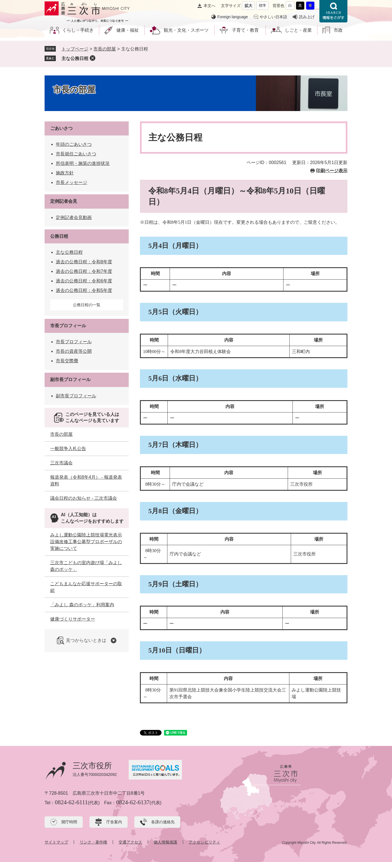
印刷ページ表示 (331, 170)
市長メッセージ (71, 182)
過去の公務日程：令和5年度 (84, 290)
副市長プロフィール (70, 379)
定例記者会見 (63, 201)
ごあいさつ (61, 128)
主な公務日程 (74, 58)
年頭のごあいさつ (74, 144)
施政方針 (65, 172)
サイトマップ (56, 842)
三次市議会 (61, 462)
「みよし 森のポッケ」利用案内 (82, 604)
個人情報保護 (165, 842)
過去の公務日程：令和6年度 (84, 280)
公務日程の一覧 (86, 305)
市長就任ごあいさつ (76, 153)
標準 (262, 5)
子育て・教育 (245, 30)
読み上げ (307, 17)
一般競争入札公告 (68, 448)
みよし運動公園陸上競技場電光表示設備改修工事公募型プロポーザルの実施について (86, 542)
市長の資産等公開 (74, 351)
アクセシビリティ (204, 842)
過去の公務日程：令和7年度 (84, 271)
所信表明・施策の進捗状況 (83, 163)
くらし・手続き (78, 30)
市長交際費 (67, 360)
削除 (92, 58)
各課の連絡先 (163, 822)
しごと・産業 (298, 30)
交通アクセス (130, 842)
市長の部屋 (104, 49)
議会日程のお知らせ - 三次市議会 (83, 498)
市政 (338, 30)
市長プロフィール (68, 325)
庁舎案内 (114, 822)
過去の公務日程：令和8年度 (84, 261)
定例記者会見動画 (74, 217)
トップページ (74, 49)
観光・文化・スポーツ (186, 30)
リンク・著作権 (93, 842)
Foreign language (232, 17)
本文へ (209, 5)
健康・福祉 (127, 30)
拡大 (248, 5)
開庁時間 (69, 822)
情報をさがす (333, 11)
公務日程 (59, 236)
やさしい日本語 (273, 17)
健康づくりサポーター (72, 619)
